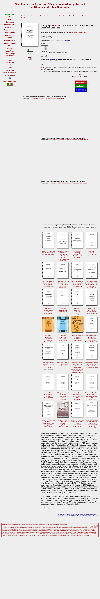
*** (10, 58)
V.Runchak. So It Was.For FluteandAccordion (77, 312)
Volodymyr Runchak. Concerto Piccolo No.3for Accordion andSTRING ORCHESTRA (92, 285)
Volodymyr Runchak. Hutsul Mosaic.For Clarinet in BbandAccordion (91, 396)
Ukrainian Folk (9, 40)
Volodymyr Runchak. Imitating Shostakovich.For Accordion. (77, 338)
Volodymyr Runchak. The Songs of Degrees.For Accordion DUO (48, 252)
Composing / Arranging (10, 54)
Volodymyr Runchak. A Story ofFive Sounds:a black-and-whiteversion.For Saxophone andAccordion (63, 255)
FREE (10, 38)
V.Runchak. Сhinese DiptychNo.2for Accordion (48, 311)
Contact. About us (10, 73)
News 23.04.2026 (10, 61)
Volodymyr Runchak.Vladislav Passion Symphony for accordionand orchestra (48, 366)
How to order (10, 70)
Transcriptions (9, 30)
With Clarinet (10, 32)
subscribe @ (81, 90)
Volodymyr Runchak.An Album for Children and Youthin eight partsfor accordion (48, 423)
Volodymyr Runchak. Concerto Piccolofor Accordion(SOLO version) (48, 284)
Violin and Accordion (78, 32)
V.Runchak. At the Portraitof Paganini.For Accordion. (63, 338)
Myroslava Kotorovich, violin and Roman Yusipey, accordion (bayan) (68, 183)
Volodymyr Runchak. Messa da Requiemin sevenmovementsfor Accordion (77, 423)
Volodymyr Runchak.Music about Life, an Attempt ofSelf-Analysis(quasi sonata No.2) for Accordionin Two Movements (77, 367)
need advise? (81, 86)
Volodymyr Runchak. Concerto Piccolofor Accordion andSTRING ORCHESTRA (63, 285)
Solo (9, 17)
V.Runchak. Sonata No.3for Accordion (63, 310)
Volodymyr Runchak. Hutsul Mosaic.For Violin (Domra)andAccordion (77, 396)
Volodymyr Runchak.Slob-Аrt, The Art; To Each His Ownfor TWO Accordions (91, 365)
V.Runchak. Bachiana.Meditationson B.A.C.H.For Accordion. (48, 339)
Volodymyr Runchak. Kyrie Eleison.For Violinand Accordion (48, 395)
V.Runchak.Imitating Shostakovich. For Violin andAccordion (77, 254)
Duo (9, 19)
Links (10, 67)
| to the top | (45, 508)
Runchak (56, 25)
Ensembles (10, 22)
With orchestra (9, 25)
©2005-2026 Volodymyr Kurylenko (11, 524)
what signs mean (9, 81)
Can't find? (10, 51)
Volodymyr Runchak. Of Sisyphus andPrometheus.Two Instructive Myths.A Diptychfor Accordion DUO (92, 424)
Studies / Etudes (10, 43)
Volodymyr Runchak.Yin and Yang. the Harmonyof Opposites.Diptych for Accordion (91, 339)
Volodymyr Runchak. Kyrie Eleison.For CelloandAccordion (63, 396)
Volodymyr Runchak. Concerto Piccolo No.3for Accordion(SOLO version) (77, 284)
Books (9, 48)
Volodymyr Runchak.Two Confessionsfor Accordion (63, 364)
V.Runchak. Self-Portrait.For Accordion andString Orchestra (91, 311)
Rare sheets (9, 35)
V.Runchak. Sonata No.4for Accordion (92, 252)
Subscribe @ (10, 75)
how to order (81, 82)
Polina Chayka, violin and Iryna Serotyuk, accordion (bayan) (47, 98)
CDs (9, 46)
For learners (9, 27)
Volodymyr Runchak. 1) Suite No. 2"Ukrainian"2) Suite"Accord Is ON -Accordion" (63, 424)
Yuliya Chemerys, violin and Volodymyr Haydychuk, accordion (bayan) (68, 140)
